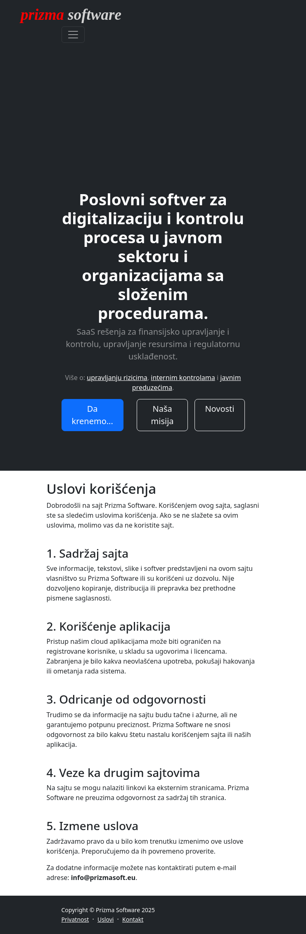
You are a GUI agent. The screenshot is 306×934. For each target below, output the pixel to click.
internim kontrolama (183, 377)
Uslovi (105, 919)
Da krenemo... (92, 415)
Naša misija (162, 415)
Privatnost (75, 919)
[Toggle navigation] (73, 34)
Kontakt (132, 919)
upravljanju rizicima (117, 377)
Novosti (219, 408)
